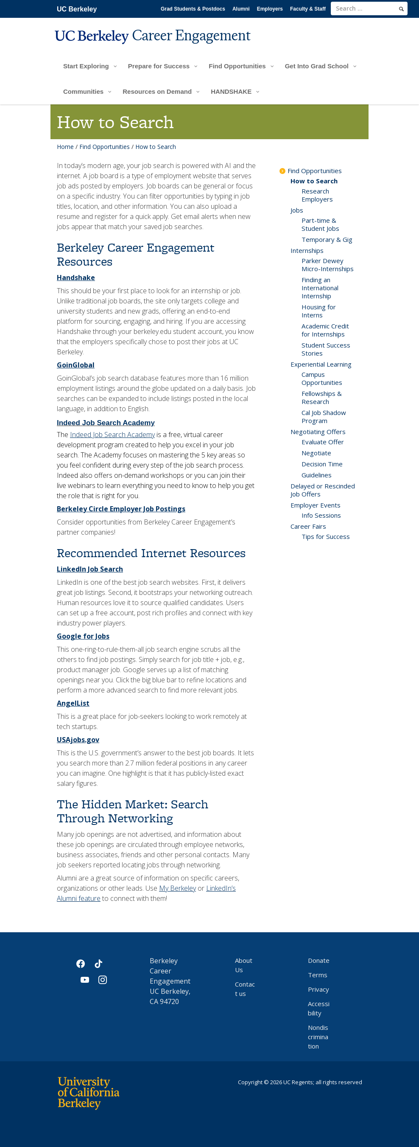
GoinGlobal (76, 365)
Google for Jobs (83, 636)
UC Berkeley (77, 9)
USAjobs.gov (78, 739)
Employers (270, 9)
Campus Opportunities (322, 378)
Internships (307, 250)
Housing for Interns (319, 311)
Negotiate (316, 453)
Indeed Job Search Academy (106, 423)
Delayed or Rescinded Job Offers (323, 490)
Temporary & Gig (327, 239)
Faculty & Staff (308, 9)
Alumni (241, 9)
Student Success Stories (326, 349)
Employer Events (316, 505)
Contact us (245, 989)
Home (65, 147)
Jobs (297, 210)
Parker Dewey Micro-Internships (328, 264)
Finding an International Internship (320, 287)
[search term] (369, 8)
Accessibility (319, 1008)
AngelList (73, 703)
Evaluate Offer (323, 441)
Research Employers (317, 195)
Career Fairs (308, 526)
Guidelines (317, 475)
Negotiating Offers (318, 431)
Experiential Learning (321, 364)
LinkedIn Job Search (90, 569)
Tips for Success (326, 536)
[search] (401, 9)
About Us (243, 965)
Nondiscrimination (318, 1036)
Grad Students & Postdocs (193, 9)
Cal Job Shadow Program (324, 416)
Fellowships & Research (322, 397)
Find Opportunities (104, 147)
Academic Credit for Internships (325, 330)
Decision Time (322, 464)
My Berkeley (177, 888)
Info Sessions (321, 515)
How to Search (314, 181)
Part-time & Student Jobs (320, 224)
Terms (317, 974)
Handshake (76, 277)
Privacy (318, 989)
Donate (319, 960)
